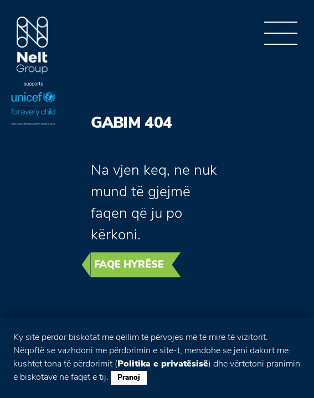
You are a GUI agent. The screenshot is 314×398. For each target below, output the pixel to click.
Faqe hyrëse (129, 264)
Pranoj (128, 378)
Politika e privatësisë (162, 364)
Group (32, 46)
